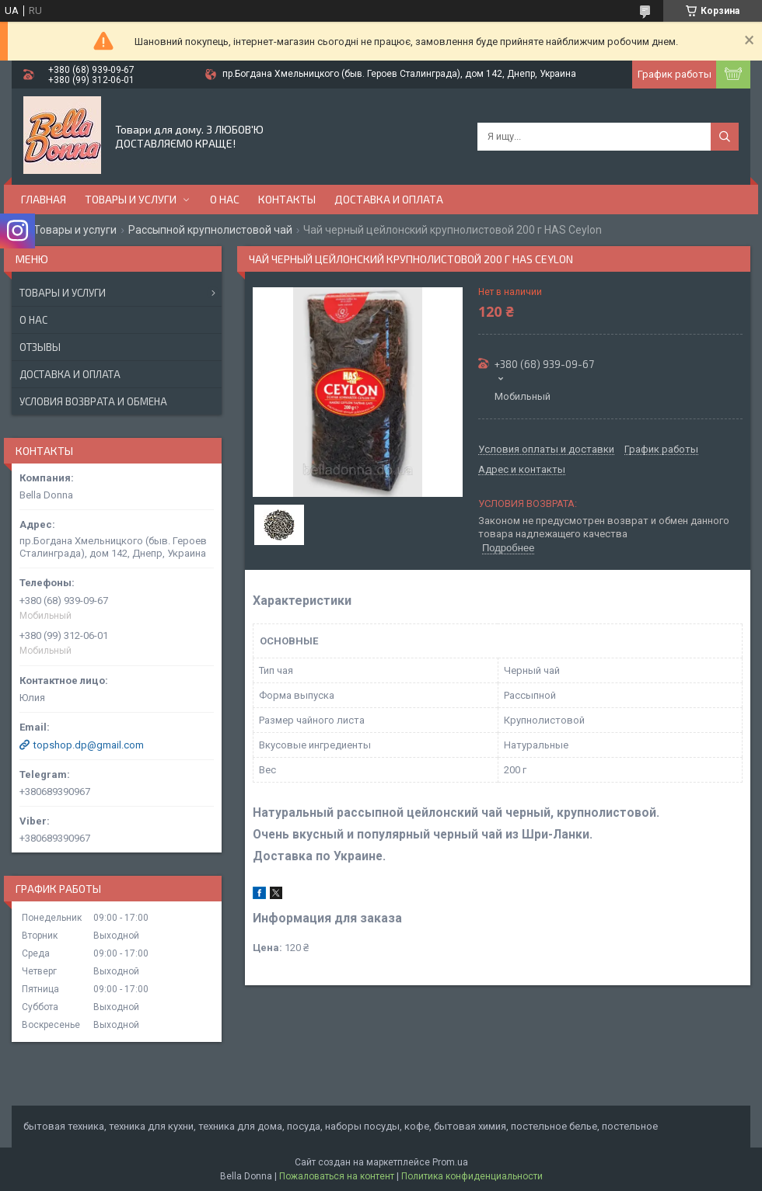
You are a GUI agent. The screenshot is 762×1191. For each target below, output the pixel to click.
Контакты (287, 199)
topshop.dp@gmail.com (88, 745)
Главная (43, 199)
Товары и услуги (131, 199)
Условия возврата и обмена (93, 401)
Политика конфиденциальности (472, 1176)
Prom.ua (450, 1162)
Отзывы (40, 347)
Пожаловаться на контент (336, 1176)
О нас (224, 199)
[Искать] (725, 137)
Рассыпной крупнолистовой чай (210, 230)
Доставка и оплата (388, 199)
